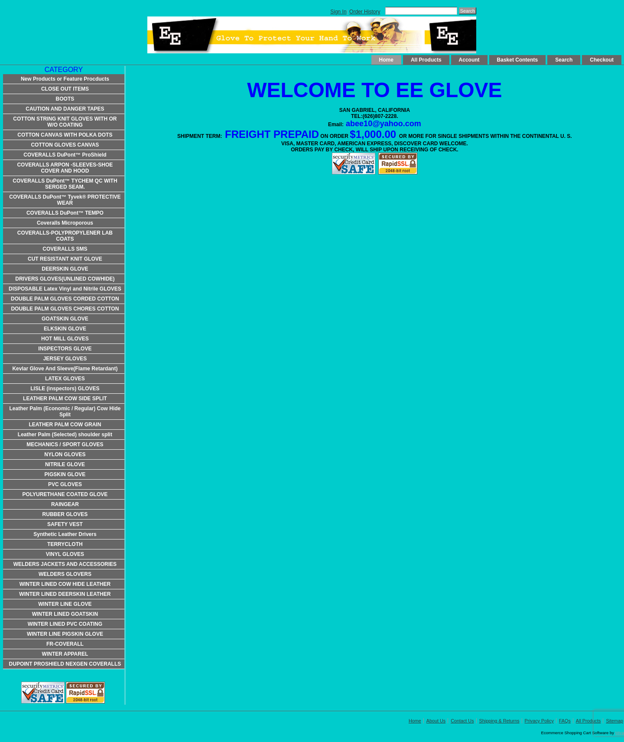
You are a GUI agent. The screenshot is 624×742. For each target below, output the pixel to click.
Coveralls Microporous (65, 223)
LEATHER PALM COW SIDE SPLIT (65, 399)
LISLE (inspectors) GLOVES (64, 389)
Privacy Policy (539, 720)
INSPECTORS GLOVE (64, 349)
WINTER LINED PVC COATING (65, 624)
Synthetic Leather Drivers (64, 534)
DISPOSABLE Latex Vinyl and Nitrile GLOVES (65, 289)
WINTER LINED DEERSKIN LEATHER (64, 594)
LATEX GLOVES (65, 379)
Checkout (602, 60)
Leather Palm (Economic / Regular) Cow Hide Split (65, 411)
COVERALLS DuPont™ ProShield (64, 155)
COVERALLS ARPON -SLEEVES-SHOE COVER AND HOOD (65, 168)
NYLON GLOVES (64, 454)
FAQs (565, 720)
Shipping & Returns (499, 720)
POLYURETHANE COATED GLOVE (65, 494)
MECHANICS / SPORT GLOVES (64, 444)
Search (563, 60)
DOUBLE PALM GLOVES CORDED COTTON (65, 299)
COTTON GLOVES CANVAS (65, 145)
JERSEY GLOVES (65, 359)
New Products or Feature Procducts (65, 79)
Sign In (338, 12)
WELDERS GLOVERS (65, 574)
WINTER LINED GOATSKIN (65, 614)
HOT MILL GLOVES (65, 339)
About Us (435, 720)
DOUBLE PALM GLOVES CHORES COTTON (65, 309)
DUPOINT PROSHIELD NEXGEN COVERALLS (65, 664)
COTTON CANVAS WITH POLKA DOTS (64, 135)
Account (469, 60)
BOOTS (65, 99)
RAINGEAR (65, 504)
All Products (426, 60)
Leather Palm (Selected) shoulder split (65, 434)
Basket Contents (517, 60)
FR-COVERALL (65, 644)
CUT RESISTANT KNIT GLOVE (65, 259)
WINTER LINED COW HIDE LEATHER (65, 584)
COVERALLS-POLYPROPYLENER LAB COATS (65, 236)
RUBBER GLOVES (65, 514)
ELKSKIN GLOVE (65, 329)
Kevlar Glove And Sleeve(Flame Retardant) (64, 369)
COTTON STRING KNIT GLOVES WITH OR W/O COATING (65, 122)
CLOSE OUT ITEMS (65, 89)
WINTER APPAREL (65, 654)
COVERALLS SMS (64, 249)
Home (386, 60)
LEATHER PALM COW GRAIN (65, 425)
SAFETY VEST (65, 524)
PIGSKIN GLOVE (65, 474)
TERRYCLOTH (65, 544)
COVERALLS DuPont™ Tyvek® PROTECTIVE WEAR (64, 200)
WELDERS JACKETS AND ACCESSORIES (65, 564)
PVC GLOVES (65, 484)
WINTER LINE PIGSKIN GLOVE (65, 634)
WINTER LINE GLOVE (64, 604)
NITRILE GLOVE (65, 464)
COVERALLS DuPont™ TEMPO (65, 213)
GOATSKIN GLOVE (65, 319)
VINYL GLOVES (65, 554)
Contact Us (462, 720)
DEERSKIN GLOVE (65, 269)
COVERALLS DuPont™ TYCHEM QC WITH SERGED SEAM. (65, 184)
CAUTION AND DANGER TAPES (65, 109)
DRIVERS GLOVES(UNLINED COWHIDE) (64, 279)
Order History (364, 12)
